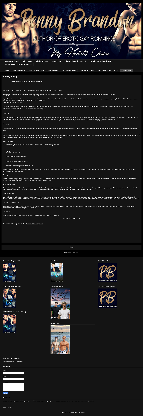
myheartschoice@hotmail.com (87, 401)
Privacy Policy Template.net (35, 224)
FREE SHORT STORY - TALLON (108, 70)
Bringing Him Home (42, 61)
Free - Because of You (69, 70)
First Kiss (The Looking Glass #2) (100, 61)
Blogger (82, 412)
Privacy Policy (126, 70)
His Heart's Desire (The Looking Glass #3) (18, 64)
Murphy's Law (56, 61)
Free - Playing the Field (36, 70)
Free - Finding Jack (19, 70)
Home (7, 70)
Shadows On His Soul (12, 61)
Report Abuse (7, 407)
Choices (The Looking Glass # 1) (75, 61)
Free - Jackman (53, 70)
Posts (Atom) (75, 252)
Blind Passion (27, 61)
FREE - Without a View (87, 70)
